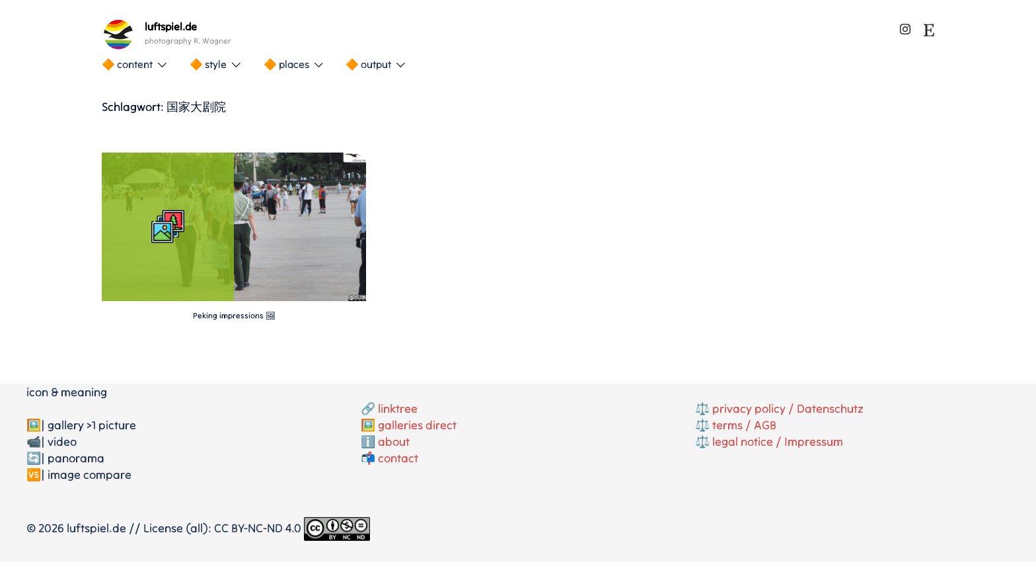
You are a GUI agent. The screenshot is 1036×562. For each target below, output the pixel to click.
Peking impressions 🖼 (234, 315)
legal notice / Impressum (777, 441)
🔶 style (208, 64)
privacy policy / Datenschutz (788, 408)
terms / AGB (744, 425)
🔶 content (127, 64)
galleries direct (417, 425)
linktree (398, 408)
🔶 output (368, 64)
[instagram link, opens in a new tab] (905, 26)
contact (398, 458)
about (394, 441)
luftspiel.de (171, 26)
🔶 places (286, 64)
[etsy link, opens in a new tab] (929, 26)
